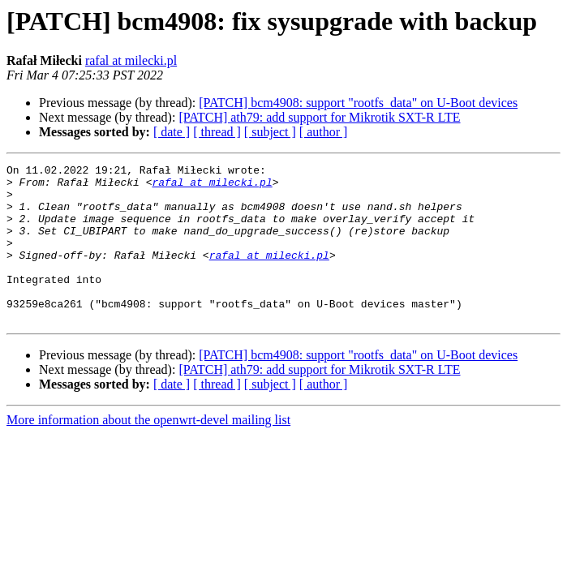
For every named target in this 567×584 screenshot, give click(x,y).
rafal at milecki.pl (131, 60)
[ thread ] (217, 132)
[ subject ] (270, 132)
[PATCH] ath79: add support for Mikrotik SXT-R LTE (319, 117)
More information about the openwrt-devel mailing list (148, 451)
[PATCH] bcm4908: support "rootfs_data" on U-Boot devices (358, 103)
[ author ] (323, 132)
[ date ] (171, 132)
